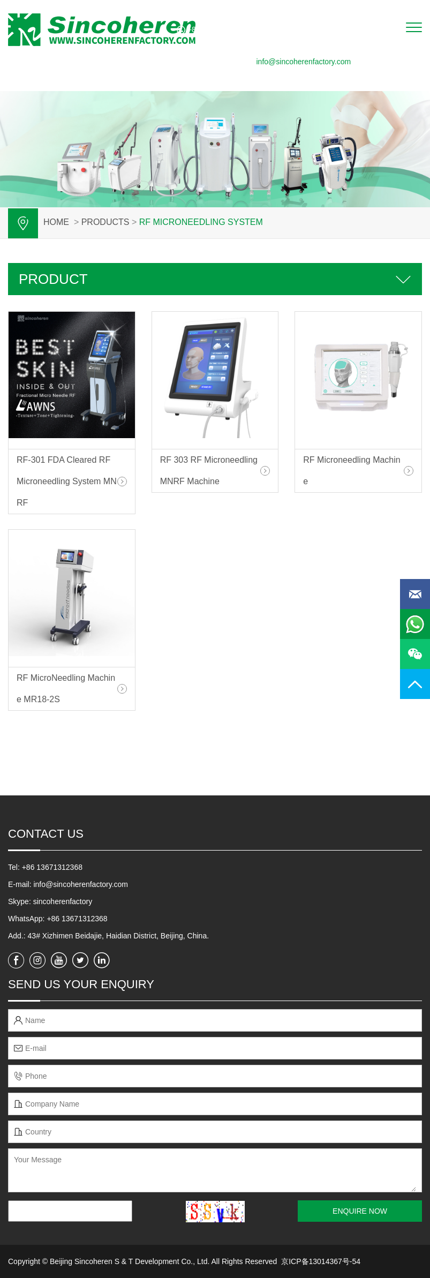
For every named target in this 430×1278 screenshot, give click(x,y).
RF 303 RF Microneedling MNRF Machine (209, 470)
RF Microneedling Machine (351, 470)
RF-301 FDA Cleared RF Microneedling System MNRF (67, 481)
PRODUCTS (105, 222)
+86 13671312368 (77, 918)
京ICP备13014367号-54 (320, 1261)
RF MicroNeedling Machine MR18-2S (66, 688)
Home (56, 222)
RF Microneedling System (201, 222)
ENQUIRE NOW (360, 1211)
